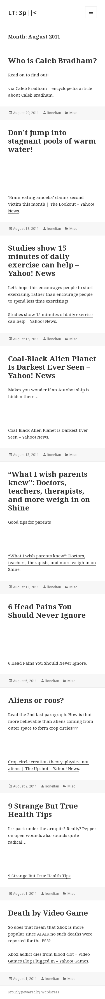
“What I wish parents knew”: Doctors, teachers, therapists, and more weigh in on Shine (49, 491)
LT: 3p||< (22, 12)
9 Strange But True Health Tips (43, 810)
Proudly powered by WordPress (33, 992)
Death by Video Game (48, 913)
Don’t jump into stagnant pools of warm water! (52, 140)
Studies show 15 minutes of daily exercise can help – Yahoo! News (43, 260)
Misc (73, 112)
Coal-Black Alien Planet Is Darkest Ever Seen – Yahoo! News (52, 366)
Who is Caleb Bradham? (52, 60)
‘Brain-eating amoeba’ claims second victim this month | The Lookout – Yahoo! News (51, 204)
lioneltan (54, 112)
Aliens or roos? (36, 700)
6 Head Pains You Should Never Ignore (47, 610)
